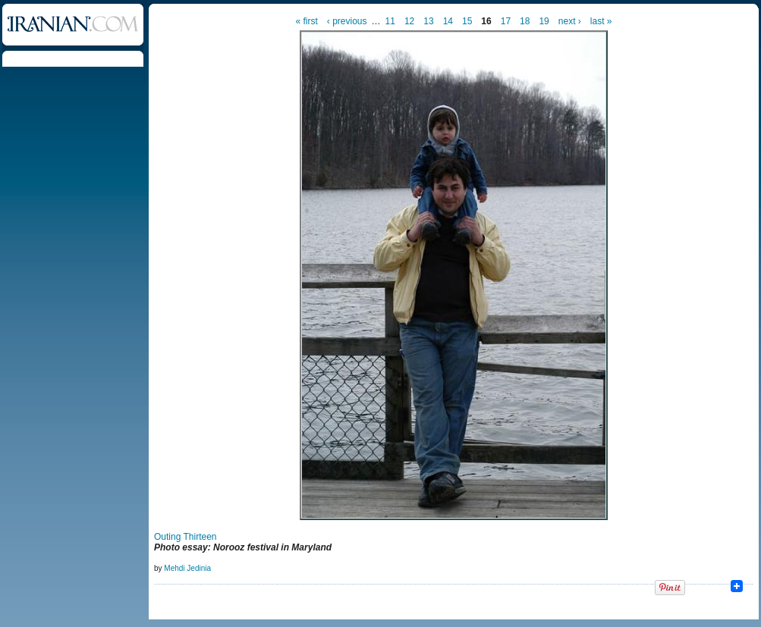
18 (525, 21)
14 (448, 21)
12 (409, 21)
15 (467, 21)
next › (569, 21)
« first (307, 21)
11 (390, 21)
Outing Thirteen (185, 536)
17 (506, 21)
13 (428, 21)
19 (544, 21)
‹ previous (347, 21)
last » (601, 21)
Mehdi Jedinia (187, 568)
